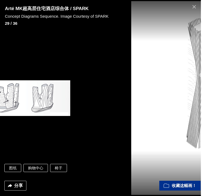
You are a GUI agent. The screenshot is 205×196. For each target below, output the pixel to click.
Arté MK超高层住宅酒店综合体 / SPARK (47, 8)
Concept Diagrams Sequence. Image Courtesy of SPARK (57, 16)
